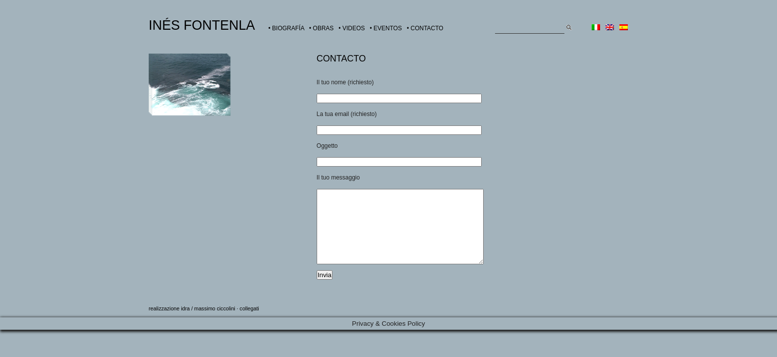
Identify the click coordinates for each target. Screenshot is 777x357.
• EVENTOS (386, 28)
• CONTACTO (425, 28)
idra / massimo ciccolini (208, 323)
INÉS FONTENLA (202, 25)
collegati (249, 323)
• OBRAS (321, 28)
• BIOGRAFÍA (286, 28)
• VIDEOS (351, 28)
